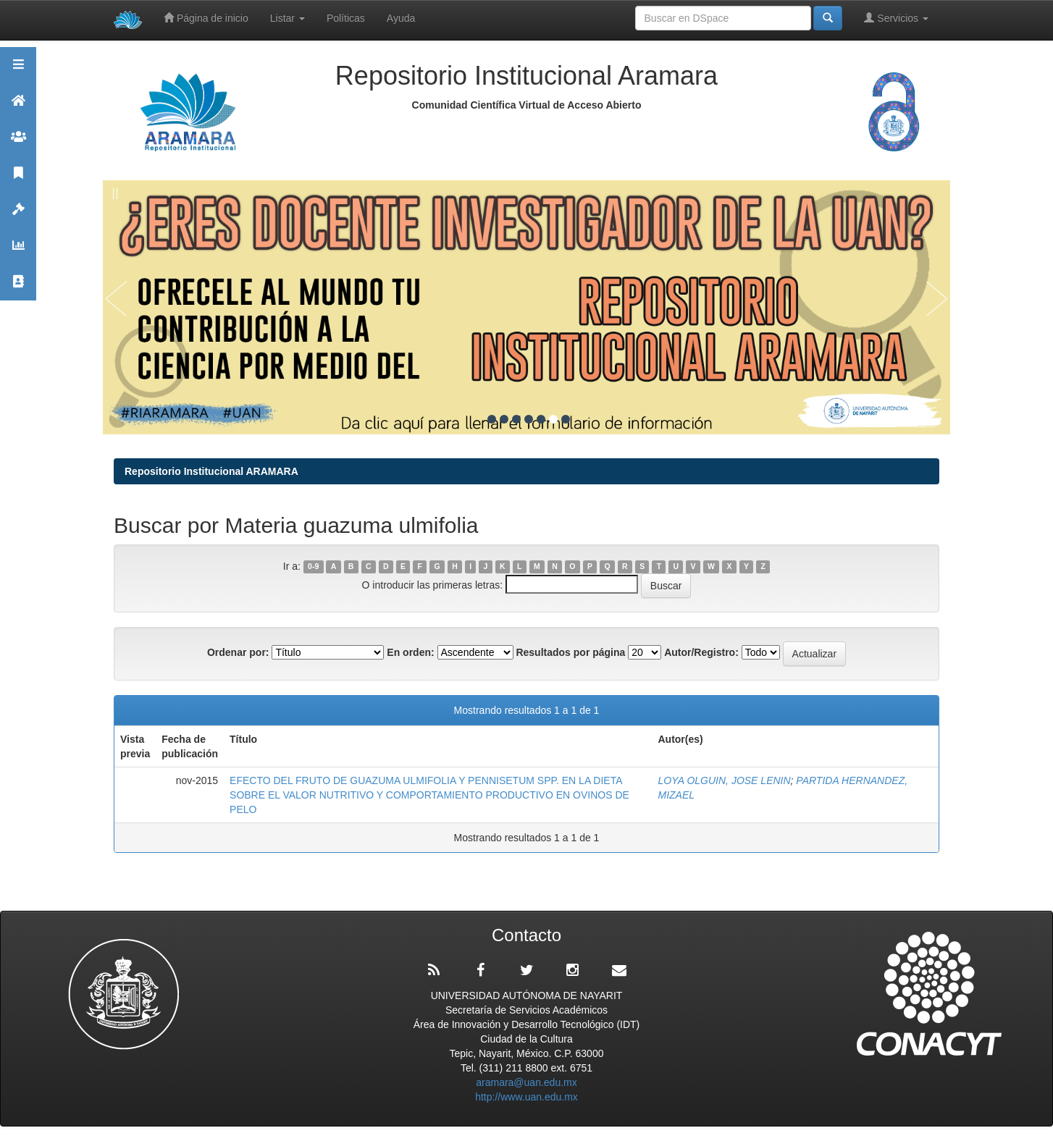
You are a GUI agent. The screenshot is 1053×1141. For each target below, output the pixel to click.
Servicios (896, 18)
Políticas (346, 18)
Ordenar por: (238, 652)
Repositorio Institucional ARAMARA (211, 471)
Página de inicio (206, 18)
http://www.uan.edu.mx (526, 1097)
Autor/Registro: (701, 652)
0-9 (313, 567)
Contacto (18, 287)
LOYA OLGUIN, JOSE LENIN (724, 780)
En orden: (410, 652)
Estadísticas (18, 251)
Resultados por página (570, 652)
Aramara (18, 106)
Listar (287, 18)
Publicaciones (18, 179)
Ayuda (401, 18)
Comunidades (18, 143)
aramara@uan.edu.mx (526, 1082)
